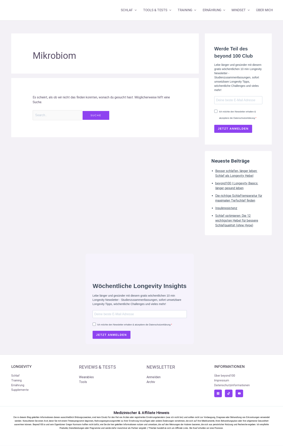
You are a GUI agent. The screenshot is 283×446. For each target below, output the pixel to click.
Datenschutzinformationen (232, 385)
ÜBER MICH (264, 10)
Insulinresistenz (226, 208)
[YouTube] (239, 394)
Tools (83, 382)
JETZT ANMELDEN (233, 128)
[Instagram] (218, 394)
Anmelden (154, 377)
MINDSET (240, 10)
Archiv (151, 382)
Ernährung (17, 385)
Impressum (221, 380)
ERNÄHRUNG (214, 10)
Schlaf (15, 376)
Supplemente (20, 390)
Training (16, 380)
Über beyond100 (224, 376)
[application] (135, 10)
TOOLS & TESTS (157, 10)
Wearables (86, 377)
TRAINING (187, 10)
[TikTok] (228, 394)
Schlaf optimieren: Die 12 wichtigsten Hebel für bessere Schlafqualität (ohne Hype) (236, 220)
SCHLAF (129, 10)
